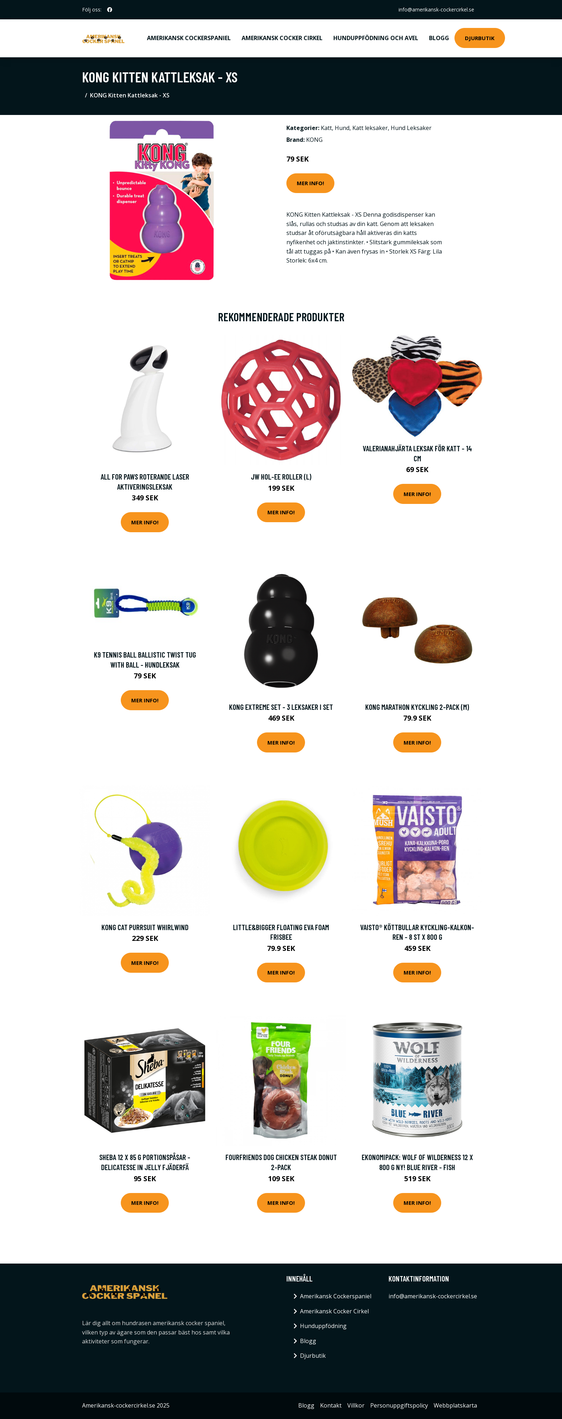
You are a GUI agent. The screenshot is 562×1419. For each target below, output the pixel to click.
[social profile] (109, 9)
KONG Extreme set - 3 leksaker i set (281, 706)
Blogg (439, 38)
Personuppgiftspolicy (399, 1405)
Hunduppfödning (323, 1326)
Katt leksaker (370, 128)
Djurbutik (480, 38)
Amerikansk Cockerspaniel (189, 38)
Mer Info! (310, 183)
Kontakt (331, 1405)
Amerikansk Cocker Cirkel (282, 38)
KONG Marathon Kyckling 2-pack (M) (417, 706)
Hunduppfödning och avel (375, 38)
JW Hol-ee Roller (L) (281, 476)
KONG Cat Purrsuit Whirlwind (145, 927)
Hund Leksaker (411, 128)
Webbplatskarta (455, 1405)
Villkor (356, 1405)
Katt (326, 128)
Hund (342, 128)
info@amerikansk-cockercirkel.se (436, 9)
